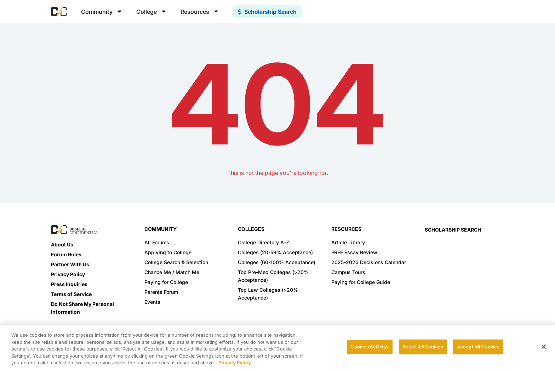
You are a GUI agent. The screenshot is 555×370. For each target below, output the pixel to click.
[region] (277, 347)
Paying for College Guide (360, 282)
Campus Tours (348, 272)
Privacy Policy (68, 274)
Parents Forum (161, 292)
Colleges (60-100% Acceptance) (276, 262)
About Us (62, 244)
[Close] (543, 346)
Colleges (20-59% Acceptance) (275, 252)
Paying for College (166, 282)
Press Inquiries (69, 284)
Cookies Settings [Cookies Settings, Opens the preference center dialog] (369, 346)
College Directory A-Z (263, 242)
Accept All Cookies (478, 346)
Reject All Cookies (423, 346)
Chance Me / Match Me (171, 272)
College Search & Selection (176, 262)
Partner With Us (70, 264)
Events (152, 302)
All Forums (156, 242)
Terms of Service (71, 294)
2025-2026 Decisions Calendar (368, 262)
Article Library (348, 242)
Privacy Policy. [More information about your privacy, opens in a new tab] (235, 362)
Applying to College (167, 252)
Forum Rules (66, 254)
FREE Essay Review (354, 252)
